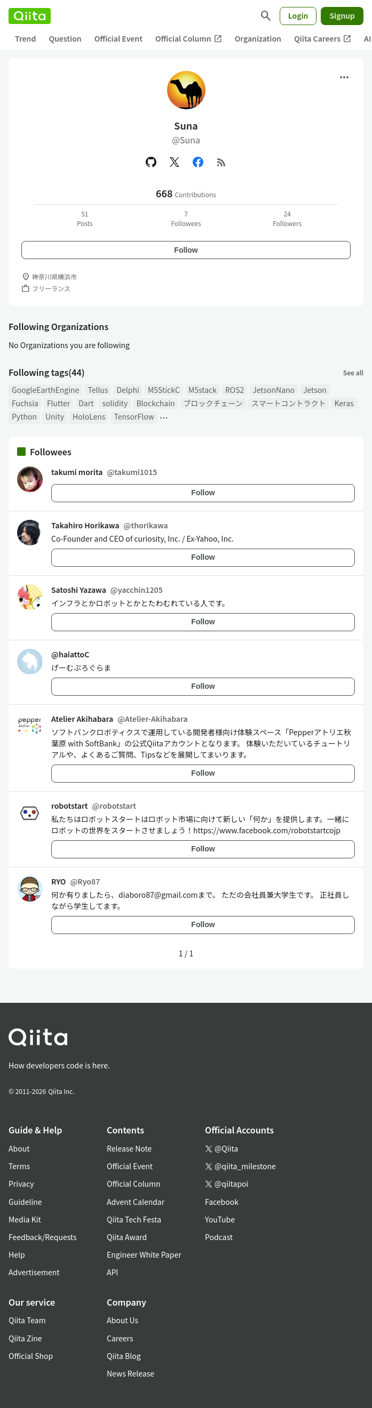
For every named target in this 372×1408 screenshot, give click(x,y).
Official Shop (31, 1355)
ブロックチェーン (213, 403)
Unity (54, 416)
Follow (185, 250)
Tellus (98, 389)
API (112, 1272)
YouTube (220, 1219)
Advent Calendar (135, 1201)
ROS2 (234, 389)
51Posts (85, 218)
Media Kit (25, 1219)
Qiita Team (27, 1320)
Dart (85, 403)
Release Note (129, 1148)
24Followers (287, 218)
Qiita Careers (322, 38)
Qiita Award (127, 1237)
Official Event (118, 38)
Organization (258, 38)
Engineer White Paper (144, 1254)
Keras (343, 403)
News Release (130, 1373)
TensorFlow (134, 416)
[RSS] (221, 162)
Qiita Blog (124, 1355)
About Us (122, 1320)
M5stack (202, 389)
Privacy (21, 1183)
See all (353, 372)
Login (298, 15)
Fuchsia (25, 403)
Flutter (58, 403)
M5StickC (164, 389)
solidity (115, 403)
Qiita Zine (25, 1338)
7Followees (186, 218)
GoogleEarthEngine (45, 389)
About (19, 1148)
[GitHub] (151, 162)
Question (65, 38)
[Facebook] (198, 162)
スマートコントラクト (288, 403)
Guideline (25, 1201)
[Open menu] (344, 77)
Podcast (219, 1237)
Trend (25, 38)
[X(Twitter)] (174, 162)
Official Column (188, 38)
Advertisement (34, 1272)
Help (17, 1254)
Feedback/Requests (43, 1237)
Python (24, 416)
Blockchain (155, 403)
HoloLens (89, 416)
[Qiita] (30, 16)
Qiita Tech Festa (134, 1219)
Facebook (222, 1201)
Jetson (315, 389)
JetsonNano (273, 389)
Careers (120, 1338)
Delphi (127, 389)
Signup (342, 15)
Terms (19, 1166)
